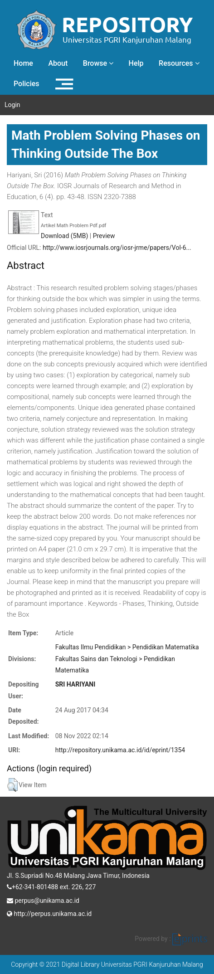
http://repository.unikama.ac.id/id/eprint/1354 (120, 750)
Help (136, 63)
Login (12, 104)
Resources (179, 63)
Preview (104, 235)
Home (23, 63)
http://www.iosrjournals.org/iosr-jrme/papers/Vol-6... (117, 247)
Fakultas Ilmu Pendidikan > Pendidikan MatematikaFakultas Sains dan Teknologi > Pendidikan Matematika (127, 658)
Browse (98, 63)
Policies (26, 83)
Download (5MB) (64, 235)
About (58, 63)
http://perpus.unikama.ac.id (49, 912)
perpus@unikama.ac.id (43, 899)
